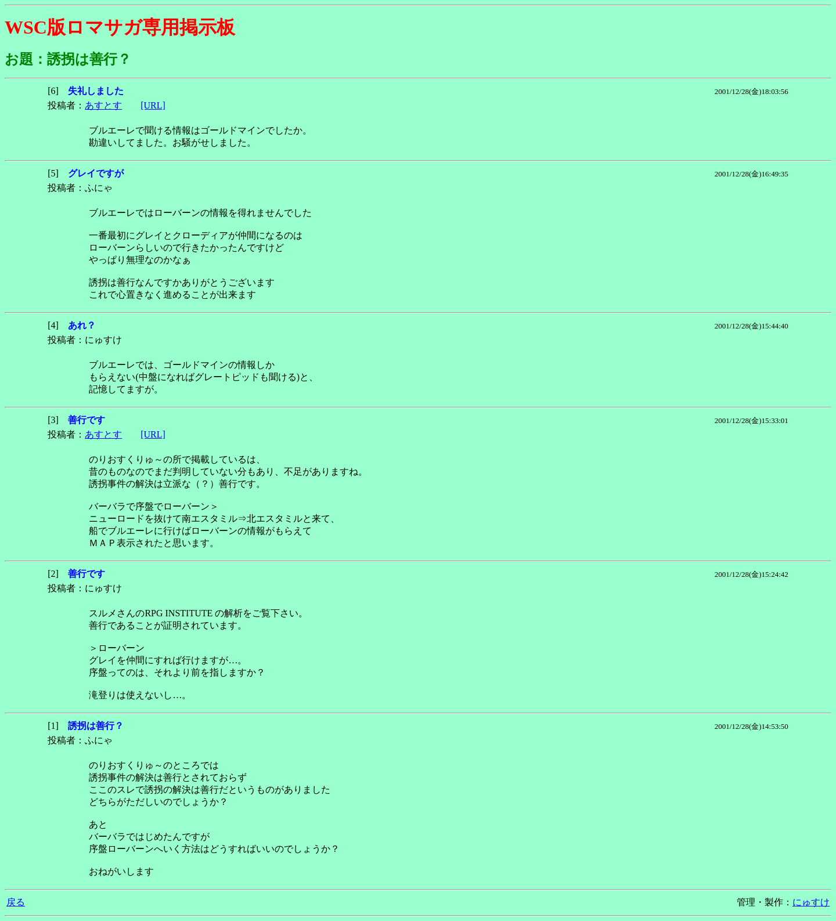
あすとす (103, 105)
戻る (15, 902)
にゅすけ (811, 902)
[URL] (152, 105)
